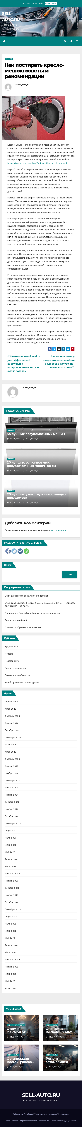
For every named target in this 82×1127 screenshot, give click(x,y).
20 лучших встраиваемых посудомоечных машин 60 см (31, 464)
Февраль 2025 (12, 759)
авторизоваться (58, 530)
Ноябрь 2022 (11, 895)
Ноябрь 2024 (11, 773)
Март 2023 (10, 866)
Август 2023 (11, 830)
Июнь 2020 (11, 974)
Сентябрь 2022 (13, 909)
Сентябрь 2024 (13, 780)
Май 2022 (10, 938)
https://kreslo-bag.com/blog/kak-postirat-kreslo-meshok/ (37, 163)
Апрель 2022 (11, 945)
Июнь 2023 (10, 845)
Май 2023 (10, 852)
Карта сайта (44, 1121)
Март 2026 (10, 709)
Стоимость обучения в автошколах (23, 627)
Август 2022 (11, 916)
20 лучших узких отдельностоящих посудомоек (36, 496)
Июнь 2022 (10, 931)
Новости (9, 59)
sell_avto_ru (23, 85)
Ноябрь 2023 (11, 809)
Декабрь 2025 (12, 730)
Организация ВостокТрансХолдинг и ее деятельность (32, 613)
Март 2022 (10, 952)
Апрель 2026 (11, 701)
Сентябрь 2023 (13, 823)
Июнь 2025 (10, 744)
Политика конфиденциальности (64, 1121)
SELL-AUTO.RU (41, 1095)
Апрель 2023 (11, 859)
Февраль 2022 (12, 959)
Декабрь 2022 (12, 888)
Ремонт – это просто (15, 668)
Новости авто (12, 661)
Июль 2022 (10, 923)
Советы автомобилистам (17, 675)
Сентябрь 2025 (13, 737)
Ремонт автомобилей (16, 620)
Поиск (7, 565)
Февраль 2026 (12, 716)
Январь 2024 (11, 795)
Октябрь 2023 (12, 816)
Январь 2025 (11, 766)
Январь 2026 (11, 723)
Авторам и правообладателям (24, 1121)
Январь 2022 (11, 966)
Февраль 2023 (12, 873)
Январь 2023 (11, 880)
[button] (65, 41)
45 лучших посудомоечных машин (36, 434)
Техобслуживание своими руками (22, 682)
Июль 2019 (10, 988)
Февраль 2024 (12, 787)
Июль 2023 (10, 837)
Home (7, 1121)
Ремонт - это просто (16, 1025)
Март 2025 (10, 752)
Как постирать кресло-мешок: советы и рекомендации (34, 70)
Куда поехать (11, 646)
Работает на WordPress (23, 1114)
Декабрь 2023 (12, 802)
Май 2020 (10, 981)
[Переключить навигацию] (77, 41)
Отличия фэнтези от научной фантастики (26, 596)
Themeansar (62, 1114)
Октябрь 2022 (12, 902)
